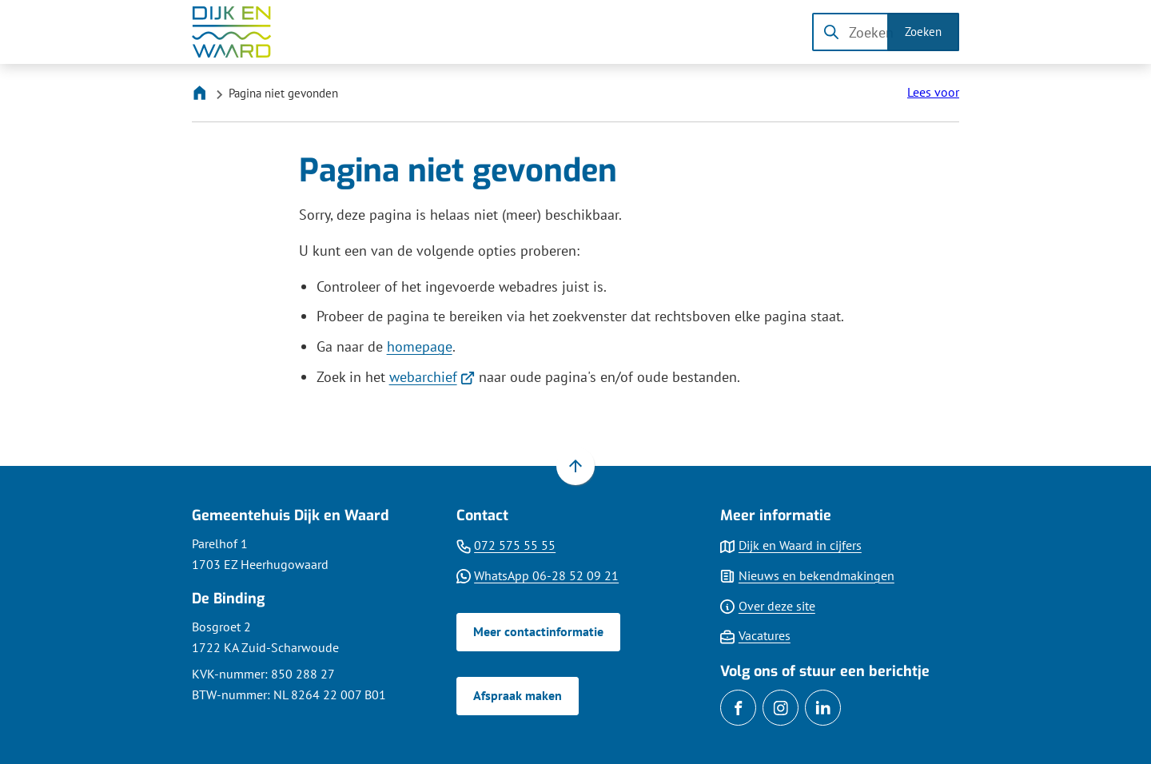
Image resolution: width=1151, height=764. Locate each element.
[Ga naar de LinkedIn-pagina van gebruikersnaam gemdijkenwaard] (823, 708)
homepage (419, 346)
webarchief (432, 377)
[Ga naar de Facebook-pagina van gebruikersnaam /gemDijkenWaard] (738, 708)
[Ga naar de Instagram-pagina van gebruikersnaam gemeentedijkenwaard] (781, 708)
